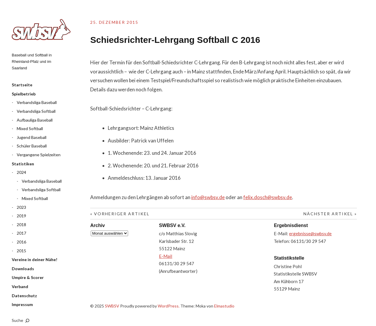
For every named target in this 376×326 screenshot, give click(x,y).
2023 (21, 207)
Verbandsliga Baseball (37, 102)
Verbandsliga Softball (36, 111)
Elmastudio (224, 305)
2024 (21, 172)
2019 (21, 215)
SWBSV (41, 29)
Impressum (22, 304)
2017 (21, 233)
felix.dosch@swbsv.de (267, 197)
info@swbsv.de (208, 197)
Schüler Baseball (32, 145)
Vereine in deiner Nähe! (34, 259)
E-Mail (165, 256)
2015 (21, 250)
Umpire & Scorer (28, 277)
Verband (20, 286)
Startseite (22, 84)
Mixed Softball (30, 128)
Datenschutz (24, 295)
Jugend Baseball (31, 137)
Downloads (23, 268)
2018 (21, 224)
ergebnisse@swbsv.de (310, 233)
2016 (21, 241)
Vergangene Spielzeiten (39, 154)
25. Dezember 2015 (114, 22)
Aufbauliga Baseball (35, 119)
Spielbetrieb (24, 93)
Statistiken (23, 163)
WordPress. (168, 305)
